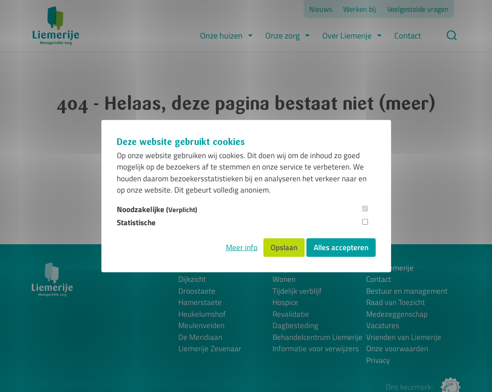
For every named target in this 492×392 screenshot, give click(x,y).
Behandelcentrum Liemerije (317, 337)
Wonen (284, 279)
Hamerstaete (200, 302)
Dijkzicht (192, 279)
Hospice (285, 302)
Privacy (378, 360)
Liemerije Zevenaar (209, 348)
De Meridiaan (200, 337)
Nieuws (320, 9)
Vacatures (382, 325)
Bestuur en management (407, 291)
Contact (407, 35)
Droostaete (196, 291)
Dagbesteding (295, 325)
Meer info (242, 247)
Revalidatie (290, 314)
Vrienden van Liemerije (403, 337)
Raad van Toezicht (395, 302)
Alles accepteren (341, 247)
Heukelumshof (202, 314)
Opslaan (284, 247)
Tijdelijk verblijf (297, 291)
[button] (250, 35)
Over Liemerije (347, 35)
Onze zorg (282, 35)
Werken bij (359, 9)
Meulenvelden (201, 325)
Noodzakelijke (157, 209)
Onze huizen (221, 35)
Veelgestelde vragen (418, 9)
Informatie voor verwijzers (315, 348)
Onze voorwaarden (397, 348)
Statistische (136, 222)
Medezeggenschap (397, 314)
